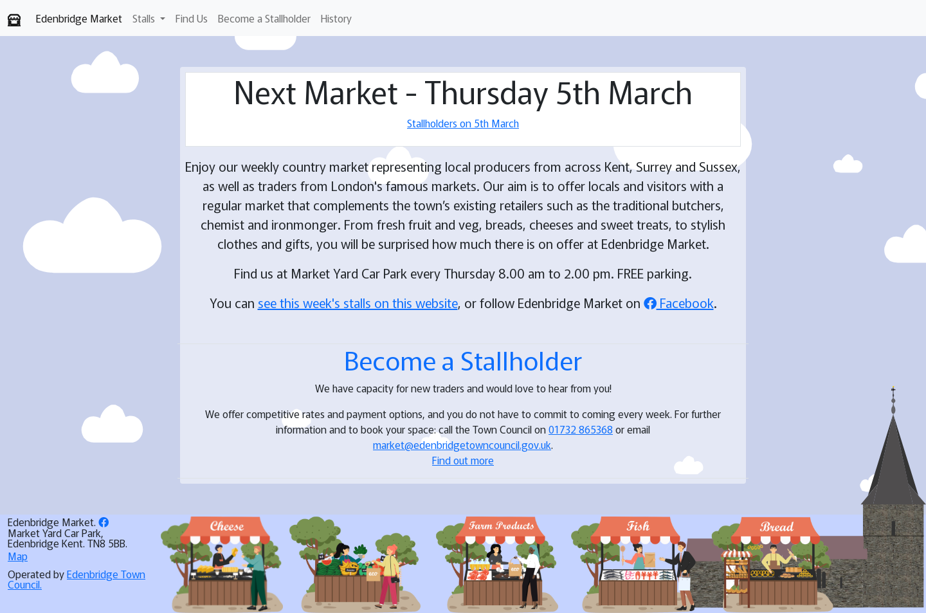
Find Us (192, 18)
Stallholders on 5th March (463, 123)
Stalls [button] (145, 18)
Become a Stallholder (264, 18)
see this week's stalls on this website (358, 302)
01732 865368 (581, 429)
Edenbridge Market (79, 18)
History (336, 18)
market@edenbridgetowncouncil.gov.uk (462, 444)
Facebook (679, 302)
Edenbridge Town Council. (76, 579)
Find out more (463, 460)
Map (18, 555)
